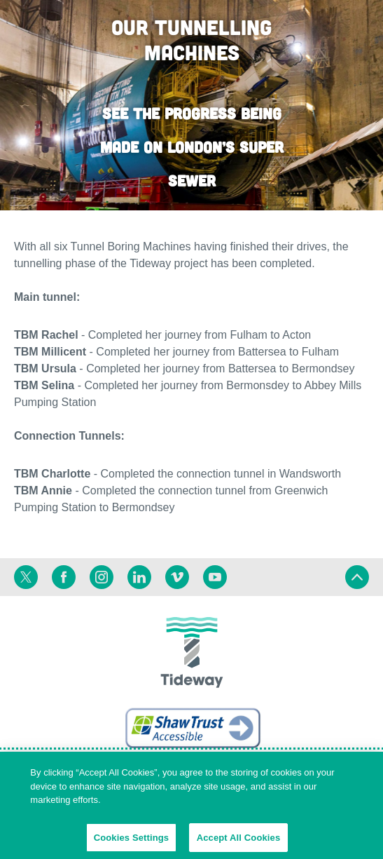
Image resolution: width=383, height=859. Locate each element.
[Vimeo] (177, 577)
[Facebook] (64, 577)
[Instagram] (101, 577)
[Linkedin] (139, 577)
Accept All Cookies (239, 841)
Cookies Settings (131, 841)
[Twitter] (26, 577)
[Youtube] (215, 577)
